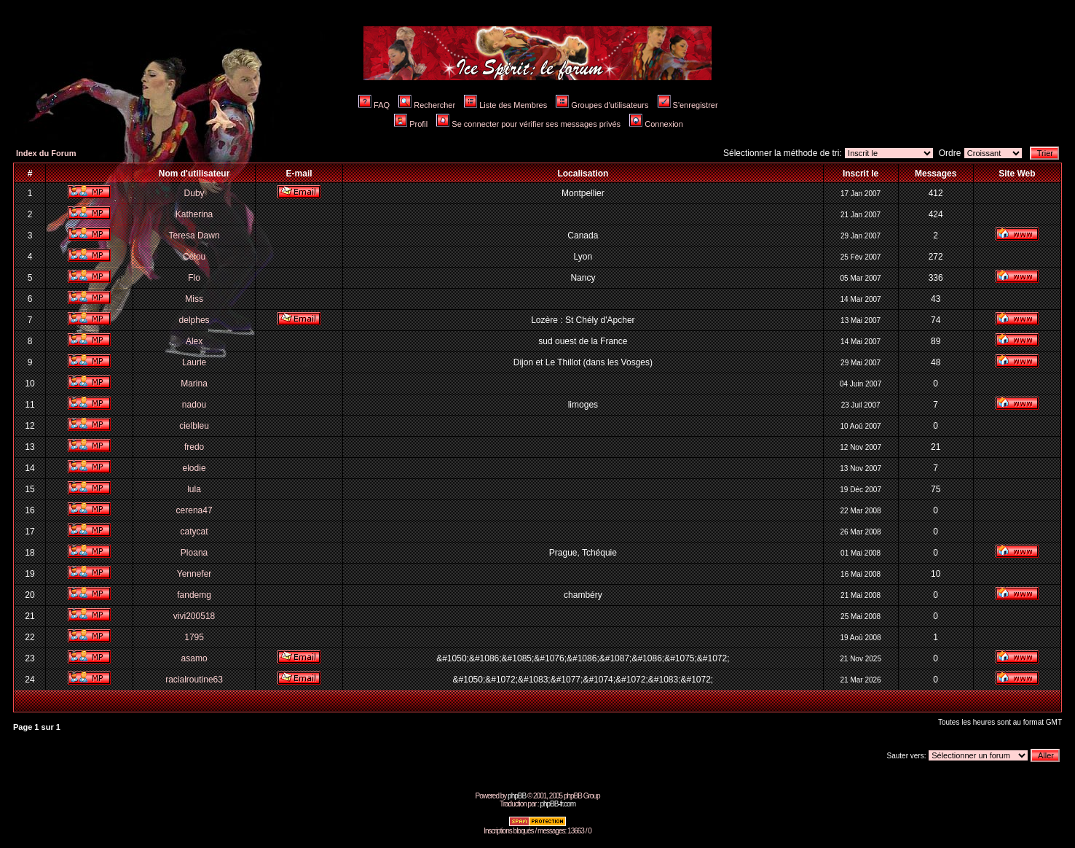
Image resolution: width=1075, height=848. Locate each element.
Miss (194, 299)
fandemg (194, 595)
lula (194, 489)
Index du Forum (46, 153)
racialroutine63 (194, 679)
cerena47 (194, 510)
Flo (194, 278)
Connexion (656, 124)
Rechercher (426, 105)
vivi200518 (194, 616)
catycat (194, 531)
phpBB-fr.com (557, 804)
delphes (194, 320)
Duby (194, 193)
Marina (194, 383)
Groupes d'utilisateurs (602, 105)
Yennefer (194, 574)
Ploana (194, 553)
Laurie (194, 362)
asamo (194, 658)
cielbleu (194, 426)
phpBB (517, 796)
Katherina (194, 214)
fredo (194, 447)
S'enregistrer (688, 105)
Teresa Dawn (194, 235)
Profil (411, 124)
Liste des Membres (505, 105)
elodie (194, 468)
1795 (194, 637)
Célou (194, 257)
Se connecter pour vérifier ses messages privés (528, 124)
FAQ (374, 105)
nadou (194, 405)
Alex (194, 341)
